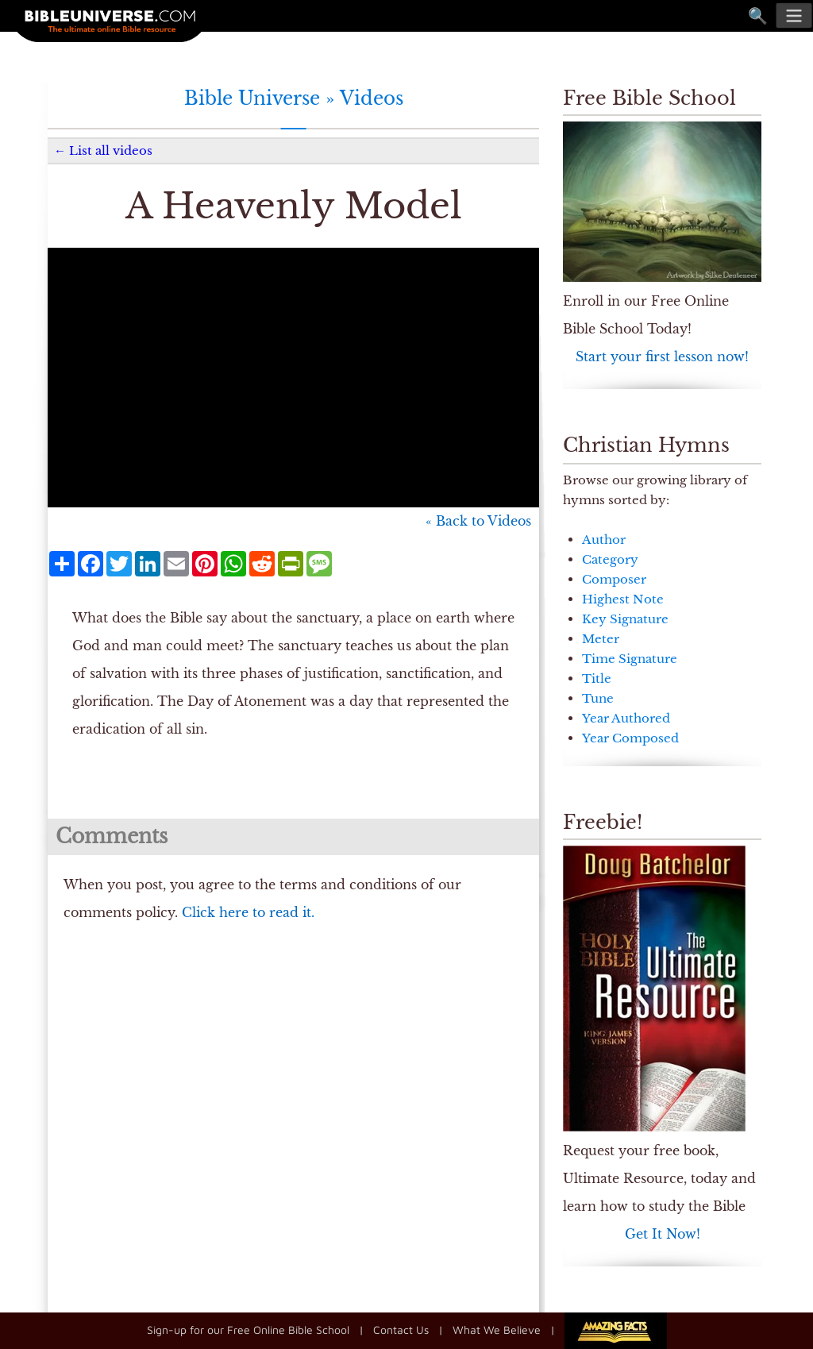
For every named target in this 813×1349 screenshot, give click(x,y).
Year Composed (630, 738)
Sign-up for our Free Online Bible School (248, 1329)
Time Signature (629, 658)
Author (604, 539)
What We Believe (497, 1329)
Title (596, 678)
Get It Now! (662, 1234)
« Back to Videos (478, 521)
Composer (614, 579)
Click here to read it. (248, 912)
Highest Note (623, 599)
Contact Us (401, 1329)
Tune (598, 698)
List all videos (110, 150)
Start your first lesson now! (662, 356)
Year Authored (626, 718)
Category (610, 559)
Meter (600, 638)
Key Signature (625, 618)
